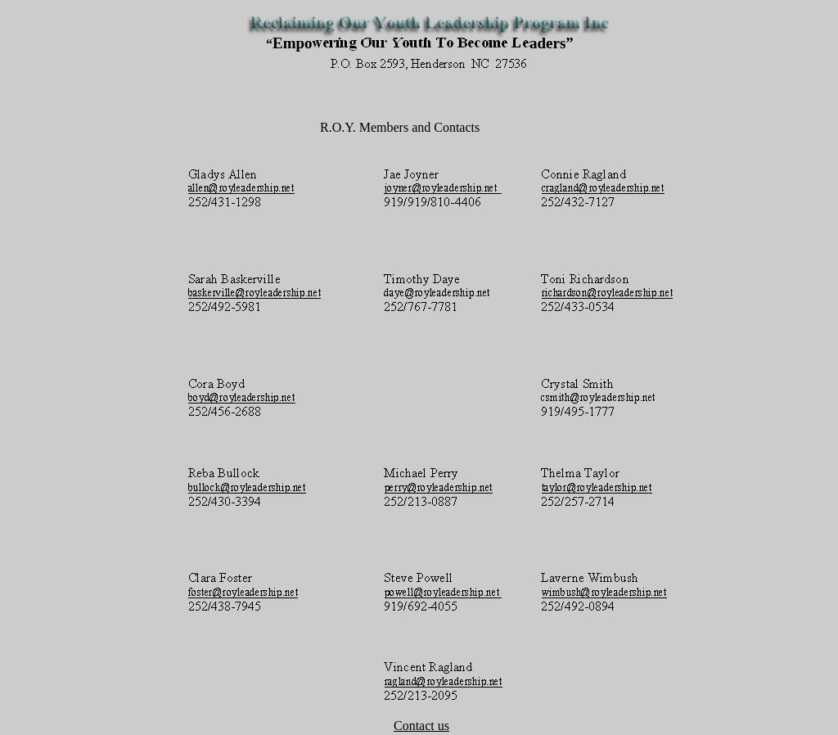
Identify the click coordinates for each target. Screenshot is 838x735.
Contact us (421, 726)
